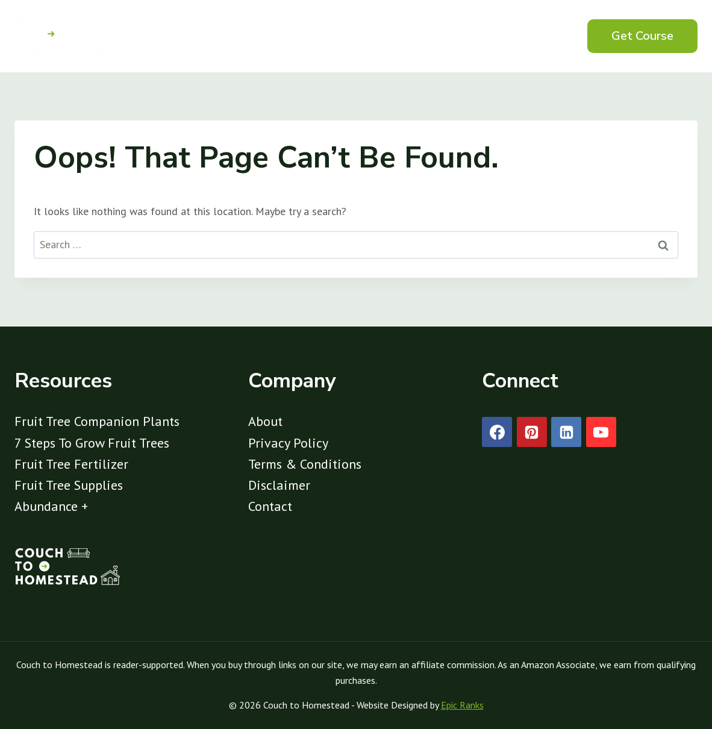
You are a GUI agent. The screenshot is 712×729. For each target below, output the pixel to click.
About (265, 421)
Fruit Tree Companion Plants (97, 421)
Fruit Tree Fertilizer (71, 463)
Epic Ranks (462, 705)
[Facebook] (497, 432)
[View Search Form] (551, 36)
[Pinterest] (532, 432)
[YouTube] (601, 432)
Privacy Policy (288, 442)
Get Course (642, 36)
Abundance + (51, 506)
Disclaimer (279, 485)
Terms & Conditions (304, 463)
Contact (270, 506)
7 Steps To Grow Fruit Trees (91, 442)
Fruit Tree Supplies (68, 485)
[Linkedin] (566, 432)
